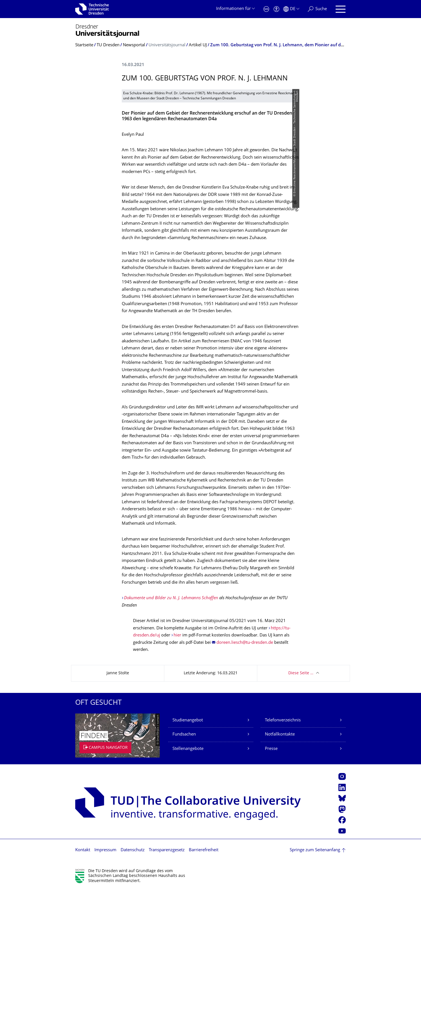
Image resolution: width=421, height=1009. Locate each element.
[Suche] (317, 9)
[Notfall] (266, 9)
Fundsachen (184, 853)
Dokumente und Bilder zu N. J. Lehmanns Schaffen (171, 717)
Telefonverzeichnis (283, 839)
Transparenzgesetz (167, 969)
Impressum (105, 969)
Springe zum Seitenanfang (315, 969)
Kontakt (82, 969)
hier (177, 754)
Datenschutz (133, 969)
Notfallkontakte (280, 853)
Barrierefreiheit (203, 969)
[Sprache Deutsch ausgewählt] (291, 9)
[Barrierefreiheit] (276, 9)
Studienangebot (187, 839)
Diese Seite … (300, 792)
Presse (271, 867)
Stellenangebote (187, 867)
